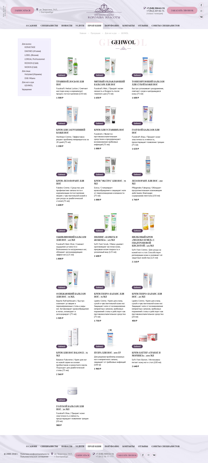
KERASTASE (30, 47)
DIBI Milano (30, 78)
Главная (83, 33)
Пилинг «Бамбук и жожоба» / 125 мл (105, 238)
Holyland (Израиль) (33, 74)
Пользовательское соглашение (34, 456)
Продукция (94, 25)
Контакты (128, 25)
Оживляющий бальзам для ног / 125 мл (71, 238)
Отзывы (143, 25)
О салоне (31, 25)
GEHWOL (124, 33)
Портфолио (112, 25)
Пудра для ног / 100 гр (107, 352)
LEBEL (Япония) (31, 55)
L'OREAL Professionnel (35, 59)
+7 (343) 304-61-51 (156, 8)
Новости (66, 25)
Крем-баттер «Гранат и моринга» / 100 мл (146, 354)
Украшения (27, 89)
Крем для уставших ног (109, 129)
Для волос (26, 44)
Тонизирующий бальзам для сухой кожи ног (148, 83)
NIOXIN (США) (31, 67)
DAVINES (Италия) (33, 51)
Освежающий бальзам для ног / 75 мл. (71, 295)
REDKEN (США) (31, 63)
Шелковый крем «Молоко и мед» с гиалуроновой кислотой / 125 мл (143, 241)
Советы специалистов (165, 25)
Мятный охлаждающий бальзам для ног (109, 83)
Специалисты (49, 25)
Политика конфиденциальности (34, 454)
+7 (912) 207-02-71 (155, 10)
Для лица (26, 71)
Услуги (80, 25)
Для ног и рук (111, 33)
